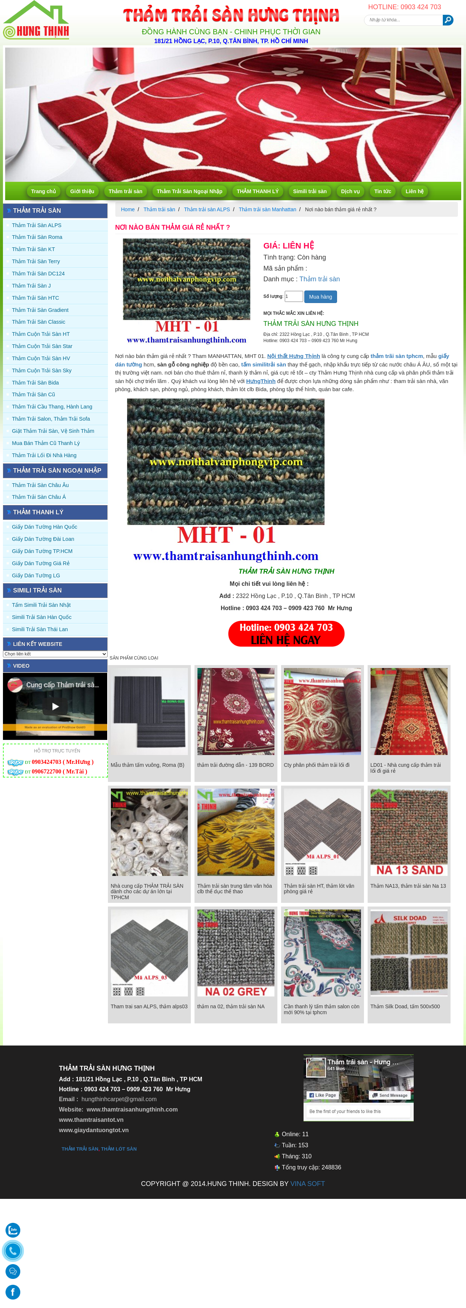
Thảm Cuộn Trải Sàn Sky (42, 370)
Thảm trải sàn (125, 191)
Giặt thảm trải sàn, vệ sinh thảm (53, 431)
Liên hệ (415, 191)
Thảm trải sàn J (31, 286)
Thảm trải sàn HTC (35, 298)
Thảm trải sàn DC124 (38, 273)
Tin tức (382, 191)
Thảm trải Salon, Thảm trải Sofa (51, 419)
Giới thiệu (82, 191)
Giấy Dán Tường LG (36, 575)
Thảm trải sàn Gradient (40, 310)
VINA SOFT (307, 1183)
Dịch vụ (350, 191)
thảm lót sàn (119, 1149)
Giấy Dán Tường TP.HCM (42, 551)
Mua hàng (320, 297)
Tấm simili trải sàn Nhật (41, 605)
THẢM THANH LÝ (258, 191)
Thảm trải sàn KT (33, 249)
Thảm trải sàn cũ (33, 394)
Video (21, 666)
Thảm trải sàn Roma (37, 237)
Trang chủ (43, 191)
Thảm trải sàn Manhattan (267, 209)
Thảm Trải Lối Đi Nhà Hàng (44, 455)
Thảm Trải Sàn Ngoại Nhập (190, 191)
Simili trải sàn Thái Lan (40, 629)
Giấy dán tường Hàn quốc (44, 527)
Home (128, 209)
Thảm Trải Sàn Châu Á (39, 497)
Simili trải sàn (310, 191)
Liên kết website (38, 644)
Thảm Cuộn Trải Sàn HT (41, 334)
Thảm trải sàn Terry (36, 261)
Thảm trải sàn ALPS (37, 225)
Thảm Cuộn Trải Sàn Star (42, 346)
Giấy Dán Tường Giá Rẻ (41, 563)
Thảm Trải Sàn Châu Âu (40, 485)
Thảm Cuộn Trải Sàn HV (41, 358)
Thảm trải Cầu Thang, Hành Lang (52, 407)
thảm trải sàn (80, 1149)
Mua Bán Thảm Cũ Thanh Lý (46, 443)
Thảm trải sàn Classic (39, 322)
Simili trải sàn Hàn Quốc (42, 617)
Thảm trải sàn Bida (35, 383)
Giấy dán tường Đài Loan (43, 539)
